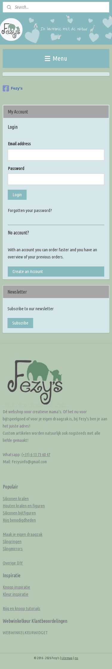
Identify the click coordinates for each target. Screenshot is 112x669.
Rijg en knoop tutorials (21, 608)
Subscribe (20, 322)
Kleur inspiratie (15, 594)
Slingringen (12, 541)
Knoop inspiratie (16, 587)
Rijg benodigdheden (19, 520)
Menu (56, 58)
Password (16, 168)
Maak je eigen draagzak (22, 534)
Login (17, 194)
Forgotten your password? (30, 210)
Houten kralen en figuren (24, 505)
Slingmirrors (13, 548)
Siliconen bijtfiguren (19, 512)
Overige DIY (13, 562)
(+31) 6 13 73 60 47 (36, 454)
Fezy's (12, 88)
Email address (19, 143)
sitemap (67, 658)
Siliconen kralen (16, 498)
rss (76, 658)
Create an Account (28, 271)
